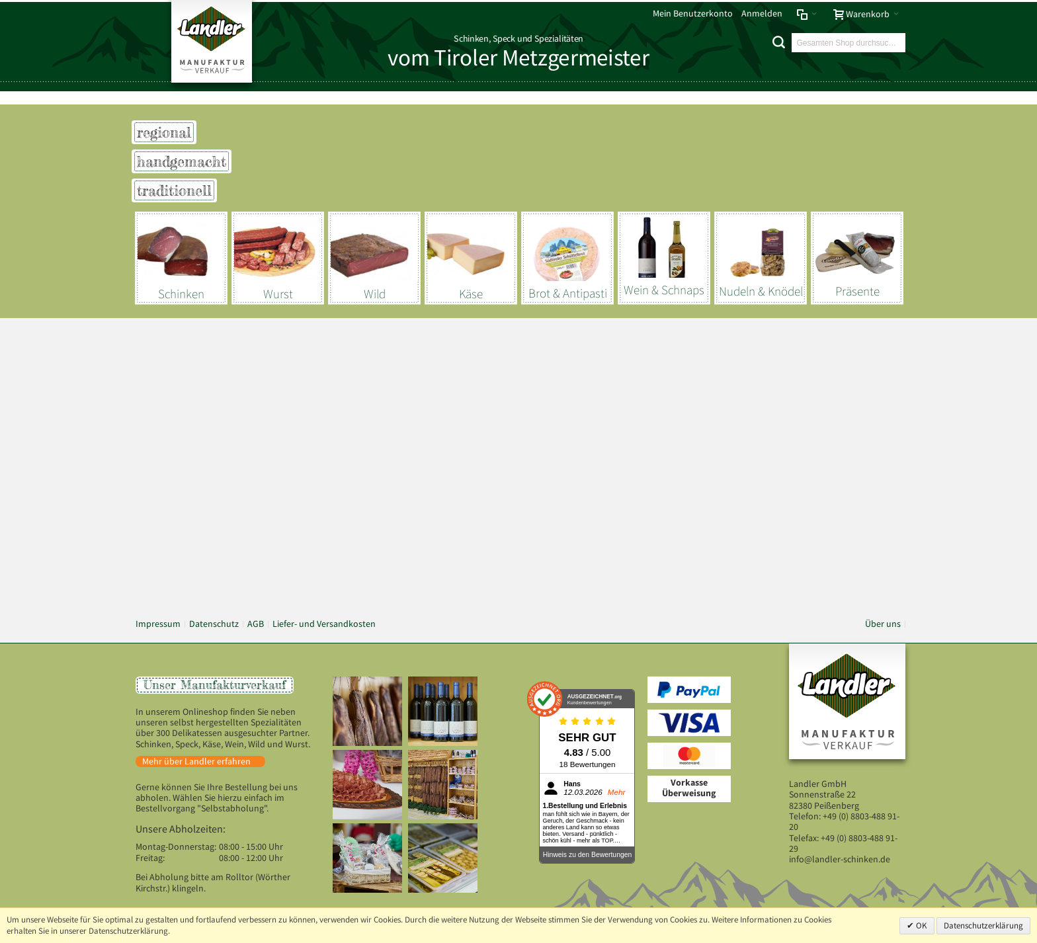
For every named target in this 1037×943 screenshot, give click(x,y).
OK (920, 925)
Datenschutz (214, 624)
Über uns (883, 624)
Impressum (158, 624)
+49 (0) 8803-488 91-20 (844, 822)
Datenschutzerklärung (983, 925)
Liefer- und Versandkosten (324, 624)
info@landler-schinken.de (839, 859)
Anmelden (761, 13)
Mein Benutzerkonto (693, 13)
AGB (255, 624)
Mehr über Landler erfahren (196, 761)
